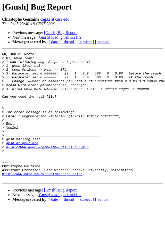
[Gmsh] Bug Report (60, 32)
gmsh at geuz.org (22, 161)
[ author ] (103, 42)
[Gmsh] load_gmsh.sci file (59, 37)
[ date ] (54, 42)
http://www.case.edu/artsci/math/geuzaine (42, 198)
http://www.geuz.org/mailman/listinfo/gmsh (47, 166)
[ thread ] (69, 42)
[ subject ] (86, 42)
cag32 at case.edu (54, 19)
